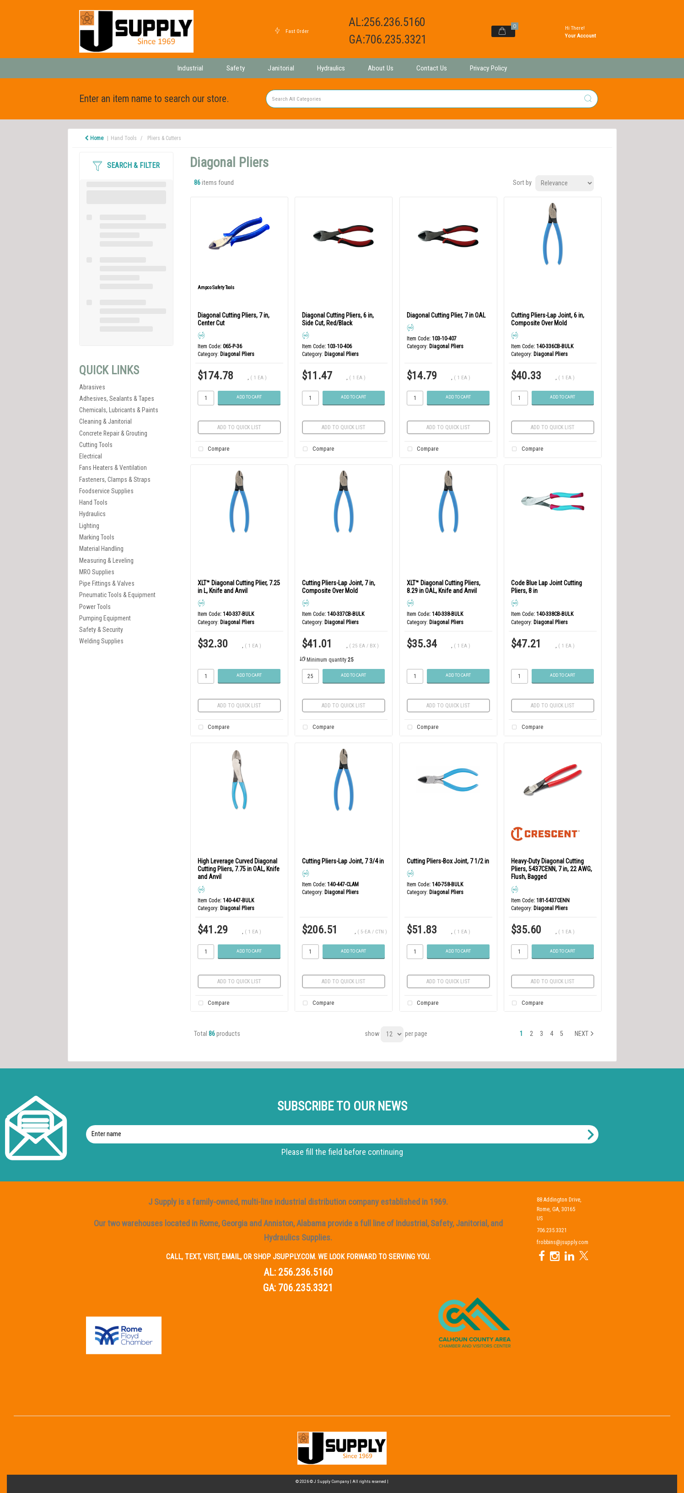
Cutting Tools (96, 444)
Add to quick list (239, 427)
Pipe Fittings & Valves (107, 583)
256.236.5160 (305, 1272)
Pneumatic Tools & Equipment (117, 594)
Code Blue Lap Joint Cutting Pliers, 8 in (546, 586)
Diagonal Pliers (237, 354)
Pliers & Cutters (164, 138)
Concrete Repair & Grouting (113, 433)
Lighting (89, 525)
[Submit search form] (588, 99)
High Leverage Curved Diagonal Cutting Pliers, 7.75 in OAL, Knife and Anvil (239, 869)
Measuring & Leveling (106, 560)
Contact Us (431, 68)
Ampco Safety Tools (216, 288)
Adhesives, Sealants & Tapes (116, 398)
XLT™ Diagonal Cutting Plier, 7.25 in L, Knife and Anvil (239, 586)
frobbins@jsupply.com (562, 1242)
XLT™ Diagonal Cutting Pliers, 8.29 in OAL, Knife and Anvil (443, 586)
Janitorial (281, 68)
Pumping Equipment (105, 618)
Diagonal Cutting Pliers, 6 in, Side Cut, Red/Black (338, 319)
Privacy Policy (488, 68)
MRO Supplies (96, 572)
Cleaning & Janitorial (105, 421)
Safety (235, 68)
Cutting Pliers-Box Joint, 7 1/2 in (448, 861)
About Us (380, 68)
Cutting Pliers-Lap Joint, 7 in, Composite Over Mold (338, 586)
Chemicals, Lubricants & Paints (118, 410)
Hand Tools (124, 138)
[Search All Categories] (432, 99)
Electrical (90, 456)
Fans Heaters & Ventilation (113, 467)
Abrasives (92, 387)
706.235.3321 (305, 1288)
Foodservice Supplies (106, 491)
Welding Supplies (101, 641)
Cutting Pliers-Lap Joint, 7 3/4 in (343, 861)
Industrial (190, 68)
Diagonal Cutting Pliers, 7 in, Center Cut (233, 319)
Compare (212, 449)
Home (94, 138)
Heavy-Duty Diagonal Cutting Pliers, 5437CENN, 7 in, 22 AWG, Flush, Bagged (551, 869)
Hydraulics (331, 68)
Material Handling (101, 548)
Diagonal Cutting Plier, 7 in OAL (446, 315)
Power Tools (95, 606)
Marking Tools (96, 537)
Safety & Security (101, 629)
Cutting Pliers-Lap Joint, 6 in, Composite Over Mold (547, 319)
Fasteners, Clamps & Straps (115, 479)
